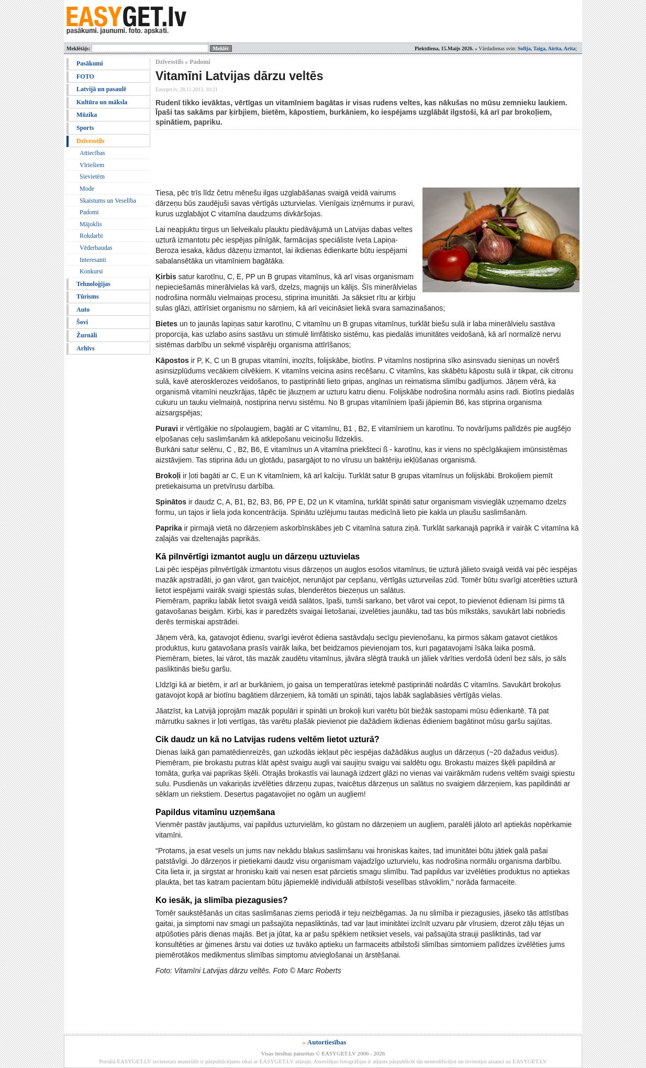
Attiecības (92, 153)
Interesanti (93, 259)
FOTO (85, 76)
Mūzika (86, 114)
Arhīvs (85, 348)
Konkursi (91, 271)
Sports (85, 127)
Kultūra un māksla (101, 102)
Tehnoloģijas (93, 284)
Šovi (82, 322)
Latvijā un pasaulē (101, 89)
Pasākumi (89, 63)
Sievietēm (92, 176)
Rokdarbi (91, 235)
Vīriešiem (92, 165)
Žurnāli (86, 335)
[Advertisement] (346, 158)
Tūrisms (87, 296)
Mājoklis (91, 224)
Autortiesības (326, 1042)
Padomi (89, 212)
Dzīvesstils (90, 141)
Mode (87, 188)
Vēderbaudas (96, 247)
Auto (83, 309)
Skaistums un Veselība (108, 200)
